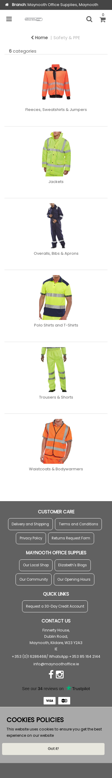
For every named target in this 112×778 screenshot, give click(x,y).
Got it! (53, 748)
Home (39, 38)
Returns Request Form (71, 538)
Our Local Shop (36, 565)
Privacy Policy (31, 538)
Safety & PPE (66, 38)
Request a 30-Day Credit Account (55, 606)
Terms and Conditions (78, 524)
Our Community (33, 579)
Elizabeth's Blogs (72, 565)
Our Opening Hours (73, 579)
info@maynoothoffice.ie (56, 663)
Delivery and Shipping (30, 524)
